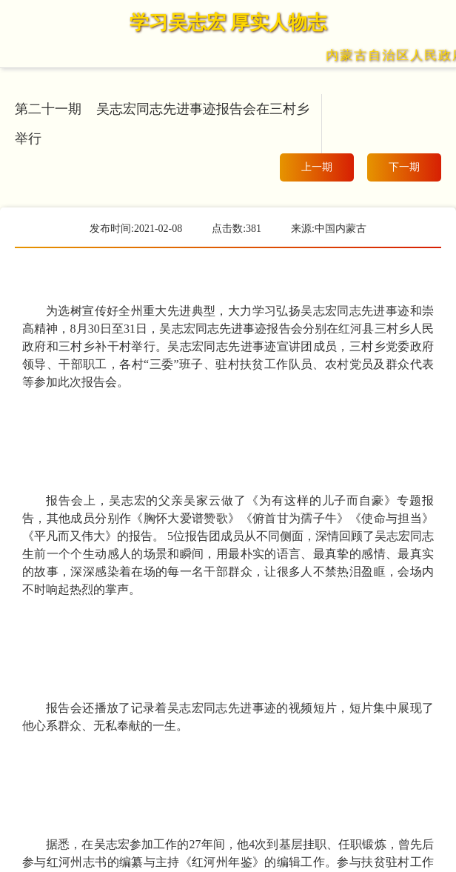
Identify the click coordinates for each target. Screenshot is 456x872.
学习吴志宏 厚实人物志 (228, 22)
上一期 (316, 167)
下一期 (404, 167)
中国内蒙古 (340, 228)
